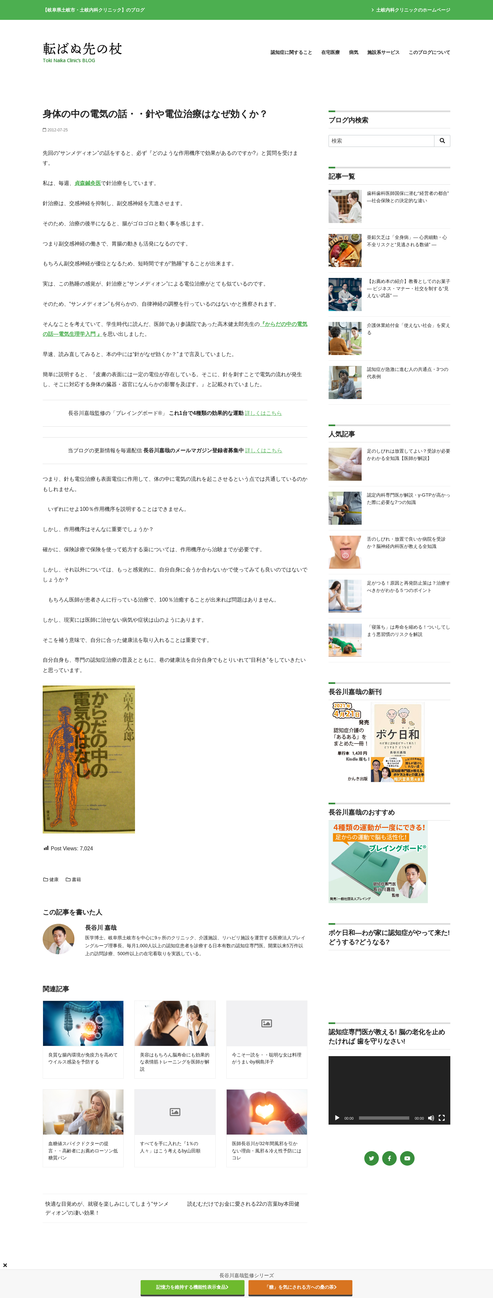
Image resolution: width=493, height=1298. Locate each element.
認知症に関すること (291, 52)
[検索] (389, 141)
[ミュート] (431, 1118)
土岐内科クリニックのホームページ (411, 10)
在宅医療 (330, 52)
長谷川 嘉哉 (100, 927)
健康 (51, 879)
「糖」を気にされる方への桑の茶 (300, 1287)
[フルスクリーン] (441, 1118)
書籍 (73, 879)
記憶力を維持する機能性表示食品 (192, 1287)
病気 (353, 52)
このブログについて (429, 52)
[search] (442, 141)
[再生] (337, 1118)
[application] (389, 1090)
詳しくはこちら (263, 413)
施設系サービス (383, 52)
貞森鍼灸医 (87, 183)
